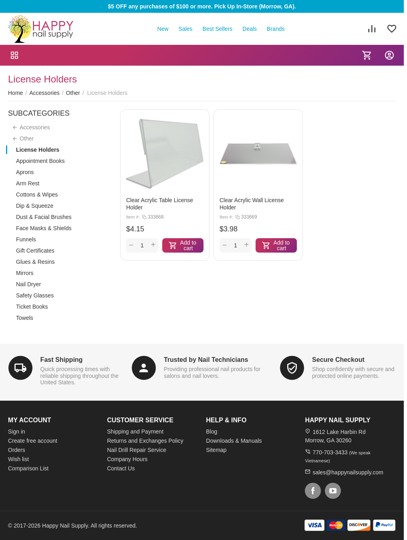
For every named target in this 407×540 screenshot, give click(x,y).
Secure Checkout (338, 359)
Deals (249, 29)
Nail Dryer (28, 284)
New (163, 29)
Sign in (16, 431)
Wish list (18, 459)
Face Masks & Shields (44, 228)
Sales (186, 29)
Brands (275, 29)
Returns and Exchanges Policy (145, 441)
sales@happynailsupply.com (347, 472)
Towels (24, 318)
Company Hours (127, 459)
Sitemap (216, 450)
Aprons (25, 172)
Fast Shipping (61, 359)
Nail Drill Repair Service (136, 450)
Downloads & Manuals (234, 441)
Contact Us (121, 468)
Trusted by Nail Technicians (206, 359)
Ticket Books (32, 306)
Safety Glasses (35, 295)
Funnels (26, 239)
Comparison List (28, 468)
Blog (211, 431)
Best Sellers (218, 29)
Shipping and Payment (135, 431)
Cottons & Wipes (37, 194)
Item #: (133, 217)
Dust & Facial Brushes (44, 217)
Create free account (32, 441)
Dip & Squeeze (34, 206)
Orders (16, 450)
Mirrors (25, 273)
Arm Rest (27, 183)
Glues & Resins (35, 262)
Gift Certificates (35, 250)
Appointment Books (40, 161)
